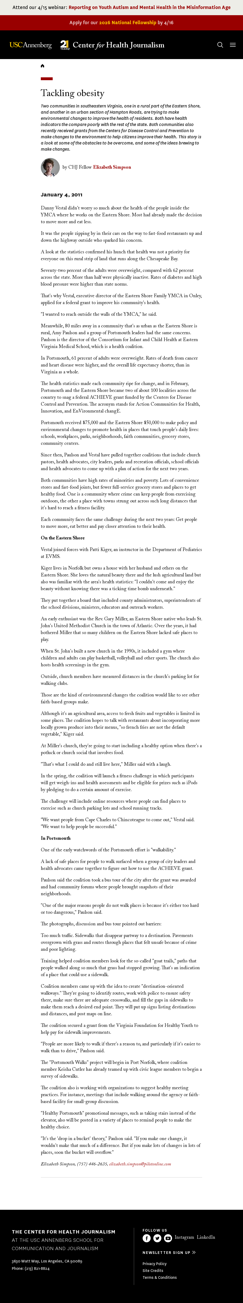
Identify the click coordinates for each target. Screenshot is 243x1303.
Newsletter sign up (167, 1252)
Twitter (157, 1238)
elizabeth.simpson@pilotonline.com (140, 1164)
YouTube (168, 1238)
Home (42, 65)
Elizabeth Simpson (112, 167)
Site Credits (153, 1270)
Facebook (147, 1238)
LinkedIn (206, 1237)
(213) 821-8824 (37, 1268)
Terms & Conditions (160, 1277)
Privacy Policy (155, 1263)
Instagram (184, 1237)
